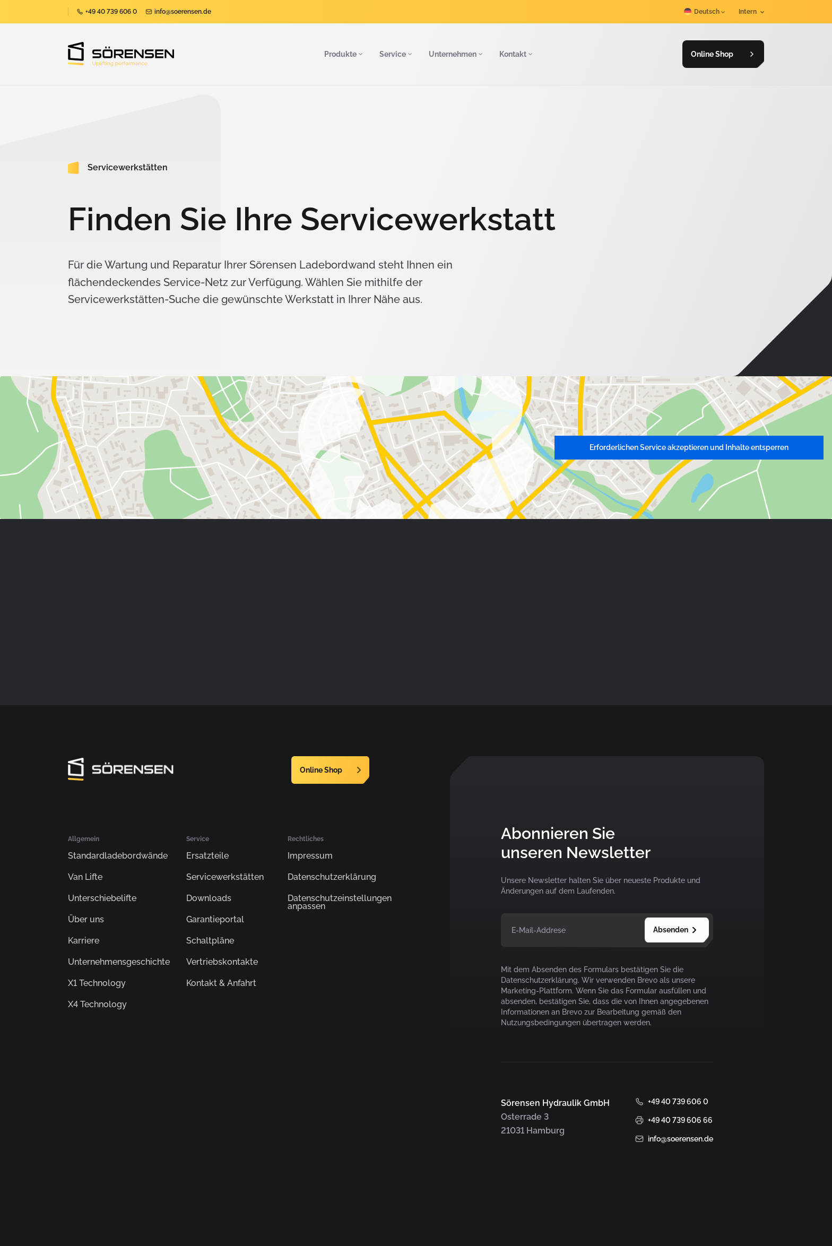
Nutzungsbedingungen (540, 1022)
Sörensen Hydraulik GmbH (165, 1219)
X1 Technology (97, 983)
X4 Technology (97, 1004)
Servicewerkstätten (225, 877)
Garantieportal (215, 919)
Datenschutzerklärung (332, 877)
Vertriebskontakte (222, 962)
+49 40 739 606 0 (111, 11)
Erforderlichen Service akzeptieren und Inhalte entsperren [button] (689, 447)
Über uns (86, 919)
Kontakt (516, 54)
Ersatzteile (207, 856)
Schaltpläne (210, 941)
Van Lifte (85, 877)
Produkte (344, 54)
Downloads (208, 898)
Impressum (310, 856)
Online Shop (722, 54)
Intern (751, 11)
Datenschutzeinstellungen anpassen (340, 902)
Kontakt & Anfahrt (221, 983)
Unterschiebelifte (102, 898)
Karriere (83, 941)
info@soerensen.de (182, 11)
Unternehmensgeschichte (119, 962)
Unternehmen (456, 54)
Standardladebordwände (118, 856)
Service (396, 54)
